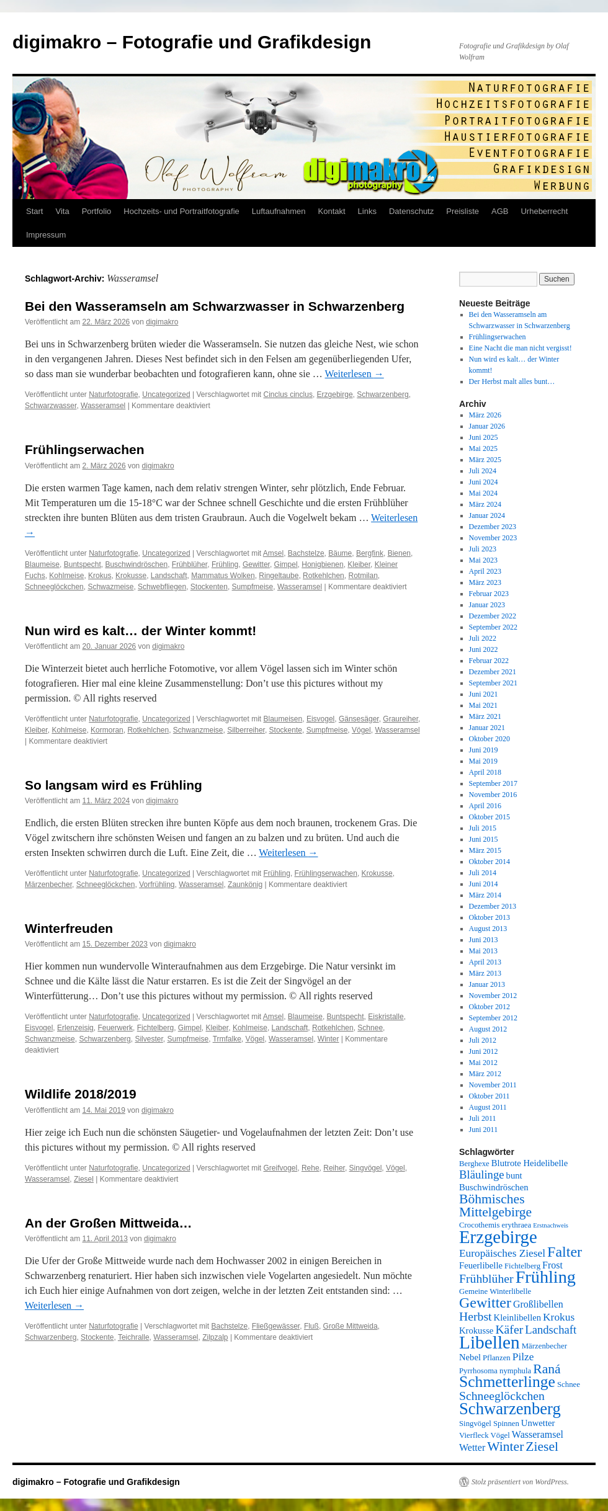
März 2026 (485, 415)
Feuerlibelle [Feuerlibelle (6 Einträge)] (481, 1265)
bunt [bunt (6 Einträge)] (514, 1175)
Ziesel (84, 1179)
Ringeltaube (278, 575)
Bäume (340, 553)
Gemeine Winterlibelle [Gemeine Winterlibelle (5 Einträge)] (495, 1291)
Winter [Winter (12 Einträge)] (505, 1446)
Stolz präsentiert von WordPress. (520, 1482)
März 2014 (485, 895)
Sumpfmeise (253, 586)
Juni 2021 (483, 694)
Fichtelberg (155, 1027)
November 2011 (493, 1085)
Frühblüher (189, 564)
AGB (499, 211)
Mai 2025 (483, 448)
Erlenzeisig (75, 1027)
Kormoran (107, 730)
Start (34, 211)
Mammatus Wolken (222, 575)
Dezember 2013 (492, 906)
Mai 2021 (483, 705)
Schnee (370, 1027)
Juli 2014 (482, 872)
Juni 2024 (483, 482)
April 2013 (485, 962)
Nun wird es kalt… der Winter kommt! (140, 630)
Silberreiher (246, 730)
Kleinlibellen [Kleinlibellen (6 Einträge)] (518, 1317)
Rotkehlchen (323, 575)
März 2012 (485, 1073)
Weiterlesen (354, 373)
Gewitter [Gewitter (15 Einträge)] (485, 1303)
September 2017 (493, 783)
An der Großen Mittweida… (108, 1223)
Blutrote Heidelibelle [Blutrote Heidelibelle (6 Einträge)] (529, 1163)
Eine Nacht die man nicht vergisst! (520, 348)
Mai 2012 (483, 1062)
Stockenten (209, 586)
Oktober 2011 (489, 1096)
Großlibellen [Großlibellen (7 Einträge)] (538, 1304)
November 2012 (493, 995)
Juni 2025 (483, 437)
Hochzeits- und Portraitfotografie (181, 211)
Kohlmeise (66, 575)
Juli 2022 (482, 638)
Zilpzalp (215, 1337)
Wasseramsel (103, 405)
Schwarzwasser (50, 405)
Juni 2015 (483, 839)
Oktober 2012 (489, 1006)
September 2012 (493, 1018)
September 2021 (493, 683)
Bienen (399, 553)
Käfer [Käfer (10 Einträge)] (509, 1329)
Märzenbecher (48, 884)
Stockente (285, 730)
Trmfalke (227, 1039)
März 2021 (485, 716)
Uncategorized (166, 394)
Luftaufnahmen (279, 211)
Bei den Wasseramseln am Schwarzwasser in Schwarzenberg (215, 306)
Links (367, 211)
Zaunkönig (245, 884)
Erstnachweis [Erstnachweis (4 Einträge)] (550, 1225)
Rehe (311, 1168)
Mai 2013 (483, 951)
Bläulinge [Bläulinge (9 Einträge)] (481, 1174)
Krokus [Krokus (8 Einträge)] (558, 1317)
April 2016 (485, 805)
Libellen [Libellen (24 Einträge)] (489, 1342)
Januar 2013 (487, 984)
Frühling (225, 564)
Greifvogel (281, 1168)
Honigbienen (322, 564)
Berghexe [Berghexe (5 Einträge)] (474, 1163)
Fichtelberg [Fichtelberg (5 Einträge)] (522, 1266)
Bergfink (369, 553)
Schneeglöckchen (54, 586)
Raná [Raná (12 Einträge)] (546, 1369)
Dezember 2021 (492, 671)
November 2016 (493, 794)
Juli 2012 (482, 1040)
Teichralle (134, 1337)
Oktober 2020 (489, 738)
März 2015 (485, 850)
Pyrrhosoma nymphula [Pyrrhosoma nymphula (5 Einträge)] (495, 1370)
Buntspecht (82, 564)
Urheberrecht (544, 211)
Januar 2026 (487, 426)
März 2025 (485, 459)
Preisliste (462, 211)
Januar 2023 (487, 604)
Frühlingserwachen (85, 449)
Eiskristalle (385, 1016)
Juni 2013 (483, 939)
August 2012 (488, 1029)
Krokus (99, 575)
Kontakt (332, 211)
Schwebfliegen (162, 586)
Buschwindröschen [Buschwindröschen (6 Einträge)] (494, 1187)
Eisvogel (320, 719)
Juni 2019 (483, 750)
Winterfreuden (69, 928)
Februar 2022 (489, 660)
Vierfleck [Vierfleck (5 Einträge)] (474, 1435)
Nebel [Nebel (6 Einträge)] (470, 1357)
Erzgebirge (335, 394)
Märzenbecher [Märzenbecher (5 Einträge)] (544, 1346)
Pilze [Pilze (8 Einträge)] (523, 1357)
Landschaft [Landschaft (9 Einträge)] (550, 1329)
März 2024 (485, 504)
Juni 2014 (483, 884)
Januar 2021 (487, 727)
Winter (328, 1039)
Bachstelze (306, 553)
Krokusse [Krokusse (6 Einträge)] (476, 1330)
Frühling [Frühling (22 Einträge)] (546, 1276)
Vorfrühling (156, 884)
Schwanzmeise (198, 730)
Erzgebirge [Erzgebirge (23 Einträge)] (498, 1237)
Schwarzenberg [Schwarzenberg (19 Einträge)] (510, 1408)
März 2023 (485, 582)
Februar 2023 (489, 593)
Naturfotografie (113, 394)
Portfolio (97, 211)
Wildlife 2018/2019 (80, 1094)
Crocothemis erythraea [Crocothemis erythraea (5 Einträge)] (495, 1225)
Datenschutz (411, 211)
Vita (62, 211)
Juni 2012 (483, 1051)
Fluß (311, 1326)
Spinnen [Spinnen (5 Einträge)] (506, 1423)
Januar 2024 (487, 515)
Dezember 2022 (492, 616)
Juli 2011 (482, 1118)
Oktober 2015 (489, 817)
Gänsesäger (359, 719)
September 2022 (493, 627)
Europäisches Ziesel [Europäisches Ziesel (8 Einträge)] (502, 1253)
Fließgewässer (276, 1326)
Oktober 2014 (489, 861)
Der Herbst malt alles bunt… (512, 381)
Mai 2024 (483, 493)
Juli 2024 (482, 470)
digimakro (162, 322)
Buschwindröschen (136, 564)
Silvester (149, 1039)
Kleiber (358, 564)
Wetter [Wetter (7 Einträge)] (472, 1447)
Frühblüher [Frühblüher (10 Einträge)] (486, 1278)
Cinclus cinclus (288, 394)
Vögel (361, 730)
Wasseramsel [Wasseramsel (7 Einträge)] (537, 1434)
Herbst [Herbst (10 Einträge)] (475, 1316)
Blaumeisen (283, 719)
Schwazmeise (110, 586)
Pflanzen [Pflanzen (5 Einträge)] (497, 1357)
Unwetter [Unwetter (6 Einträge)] (538, 1423)
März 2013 (485, 973)
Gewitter (256, 564)
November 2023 (493, 537)
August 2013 (488, 928)
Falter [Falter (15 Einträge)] (564, 1252)
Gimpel (286, 564)
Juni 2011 (483, 1129)
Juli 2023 (482, 549)
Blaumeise (42, 564)
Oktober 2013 (489, 917)
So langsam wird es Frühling (113, 785)
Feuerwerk (115, 1027)
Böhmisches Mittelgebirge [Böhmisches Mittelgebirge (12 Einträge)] (495, 1205)
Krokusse (130, 575)
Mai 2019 (483, 761)
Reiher (334, 1168)
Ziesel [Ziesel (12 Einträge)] (541, 1446)
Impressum (46, 234)
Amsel (273, 553)
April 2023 (485, 571)
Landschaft (169, 575)
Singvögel (365, 1168)
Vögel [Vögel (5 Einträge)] (500, 1435)
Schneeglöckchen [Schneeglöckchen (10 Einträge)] (502, 1395)
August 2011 (488, 1107)
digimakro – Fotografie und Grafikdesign (191, 42)
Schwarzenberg (382, 394)
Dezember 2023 (492, 526)
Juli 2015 (482, 828)
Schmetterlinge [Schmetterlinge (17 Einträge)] (507, 1382)
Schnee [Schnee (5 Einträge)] (568, 1384)
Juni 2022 (483, 649)
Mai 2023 (483, 560)
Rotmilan (362, 575)
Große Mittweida (350, 1326)
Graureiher (400, 719)
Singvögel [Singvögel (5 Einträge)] (475, 1423)
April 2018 (485, 772)
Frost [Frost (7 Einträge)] (552, 1265)
